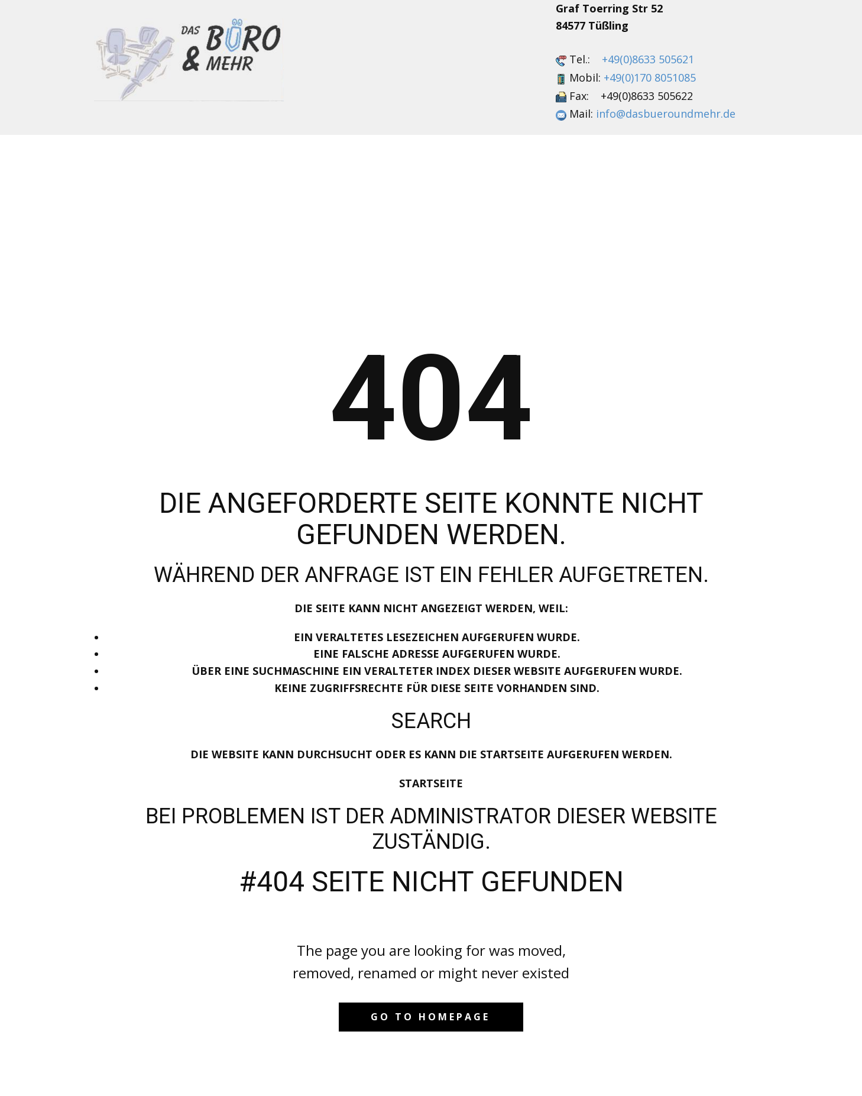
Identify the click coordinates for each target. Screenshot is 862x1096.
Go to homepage (430, 1016)
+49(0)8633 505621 (648, 59)
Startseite (431, 783)
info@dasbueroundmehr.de (665, 113)
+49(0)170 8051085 (650, 77)
